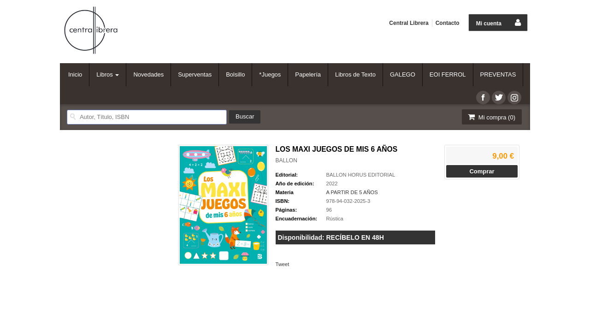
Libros (107, 74)
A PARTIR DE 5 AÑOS (352, 192)
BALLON (286, 160)
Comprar (481, 171)
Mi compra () (490, 117)
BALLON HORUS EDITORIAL (360, 175)
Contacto (448, 23)
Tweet (282, 264)
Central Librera (408, 23)
